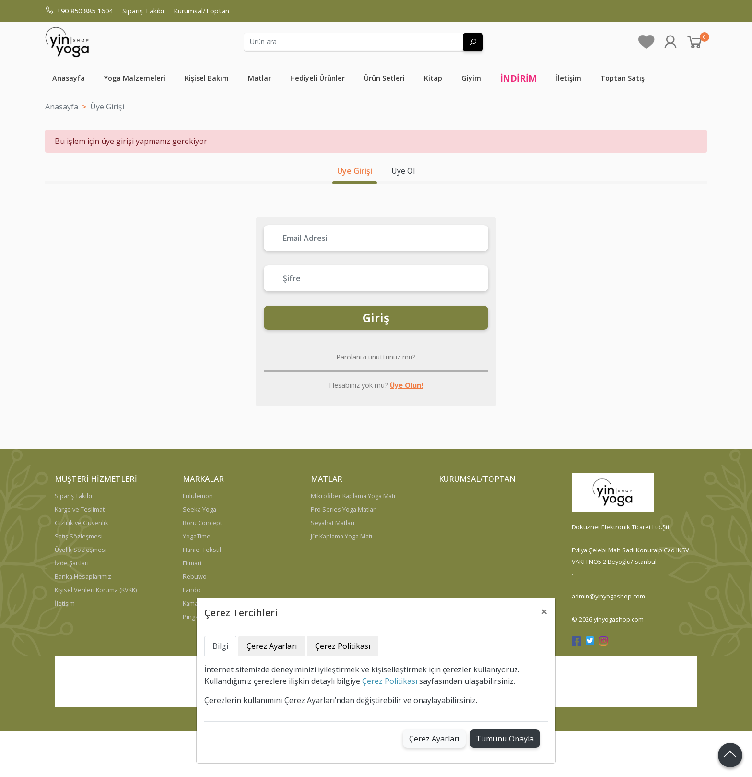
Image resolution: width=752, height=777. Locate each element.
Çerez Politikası (389, 681)
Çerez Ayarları (434, 738)
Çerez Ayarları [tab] (272, 646)
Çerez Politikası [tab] (342, 646)
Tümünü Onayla (505, 738)
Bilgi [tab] (220, 646)
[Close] (544, 611)
